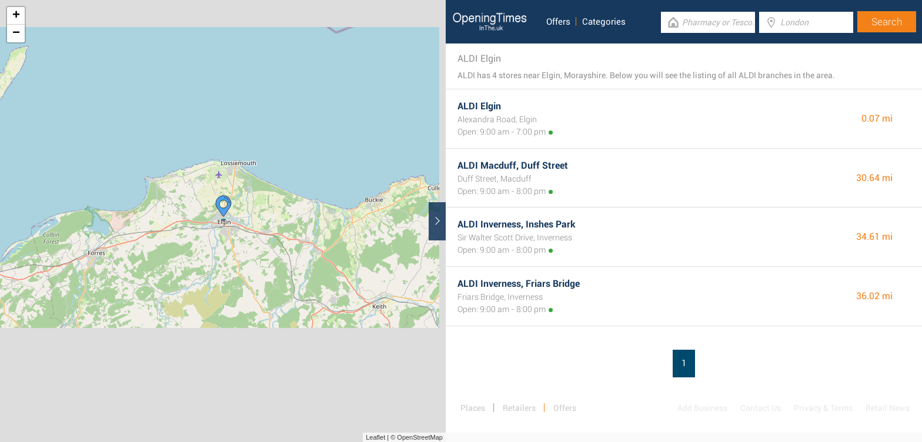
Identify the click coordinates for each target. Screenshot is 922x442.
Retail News (888, 408)
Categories (604, 21)
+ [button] (16, 16)
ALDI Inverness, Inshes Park (516, 224)
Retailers (519, 408)
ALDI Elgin (479, 106)
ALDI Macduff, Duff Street (512, 165)
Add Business (702, 408)
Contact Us (760, 408)
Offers (558, 21)
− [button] (16, 33)
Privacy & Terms (823, 408)
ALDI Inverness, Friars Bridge (518, 283)
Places (472, 408)
